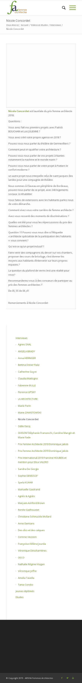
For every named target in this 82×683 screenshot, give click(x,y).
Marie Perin (24, 405)
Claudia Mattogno (28, 378)
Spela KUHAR (25, 482)
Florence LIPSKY (27, 392)
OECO (21, 557)
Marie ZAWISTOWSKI (29, 412)
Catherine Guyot (27, 371)
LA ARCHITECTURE (28, 399)
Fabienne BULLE (27, 385)
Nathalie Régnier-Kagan (31, 564)
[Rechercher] (62, 7)
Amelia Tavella (26, 578)
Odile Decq (24, 426)
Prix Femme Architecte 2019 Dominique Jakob (43, 444)
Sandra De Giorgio (28, 469)
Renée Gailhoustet (28, 509)
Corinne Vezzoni (27, 537)
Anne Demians (26, 523)
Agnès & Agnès (26, 496)
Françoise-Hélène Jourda (32, 544)
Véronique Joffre (27, 571)
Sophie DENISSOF (28, 475)
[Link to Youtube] (73, 678)
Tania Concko (25, 584)
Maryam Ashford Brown (31, 503)
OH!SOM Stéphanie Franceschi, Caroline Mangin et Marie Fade (46, 435)
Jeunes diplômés (25, 591)
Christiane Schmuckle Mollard (34, 516)
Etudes (19, 597)
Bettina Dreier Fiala (28, 364)
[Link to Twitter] (67, 678)
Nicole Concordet (18, 21)
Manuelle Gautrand (29, 489)
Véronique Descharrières (32, 550)
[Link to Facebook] (62, 678)
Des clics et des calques (31, 530)
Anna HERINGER (27, 358)
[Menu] (71, 7)
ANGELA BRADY (26, 351)
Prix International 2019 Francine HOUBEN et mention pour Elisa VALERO (42, 460)
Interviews (21, 338)
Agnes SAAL (24, 344)
